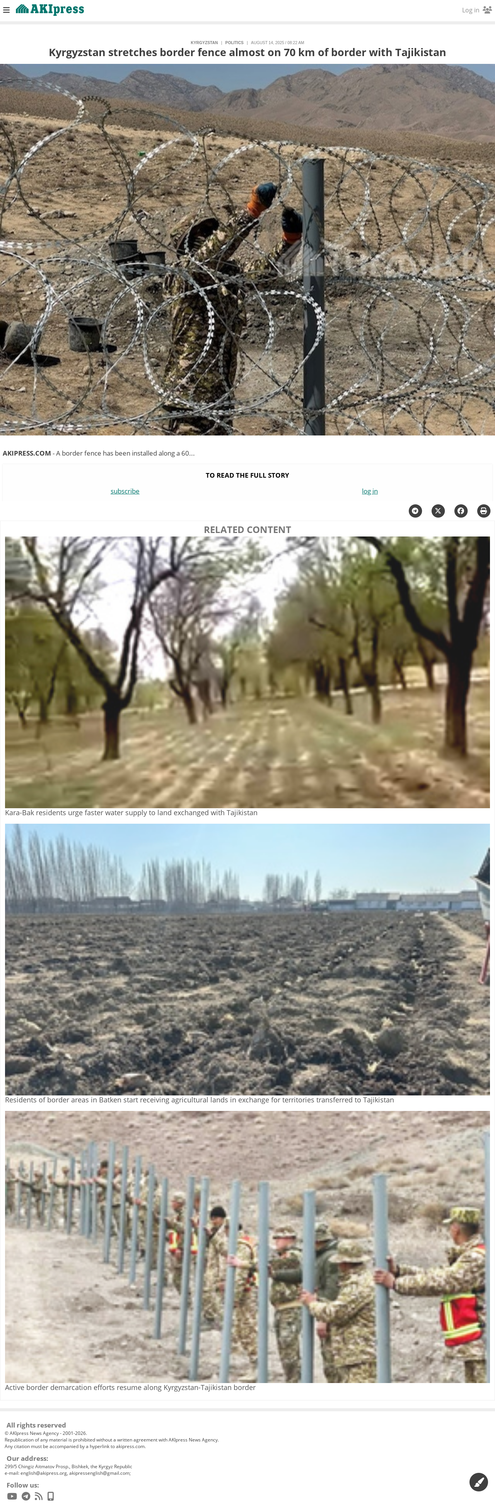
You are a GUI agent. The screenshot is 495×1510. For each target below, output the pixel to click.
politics (234, 43)
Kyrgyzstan (204, 43)
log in (370, 491)
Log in (477, 10)
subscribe (125, 491)
